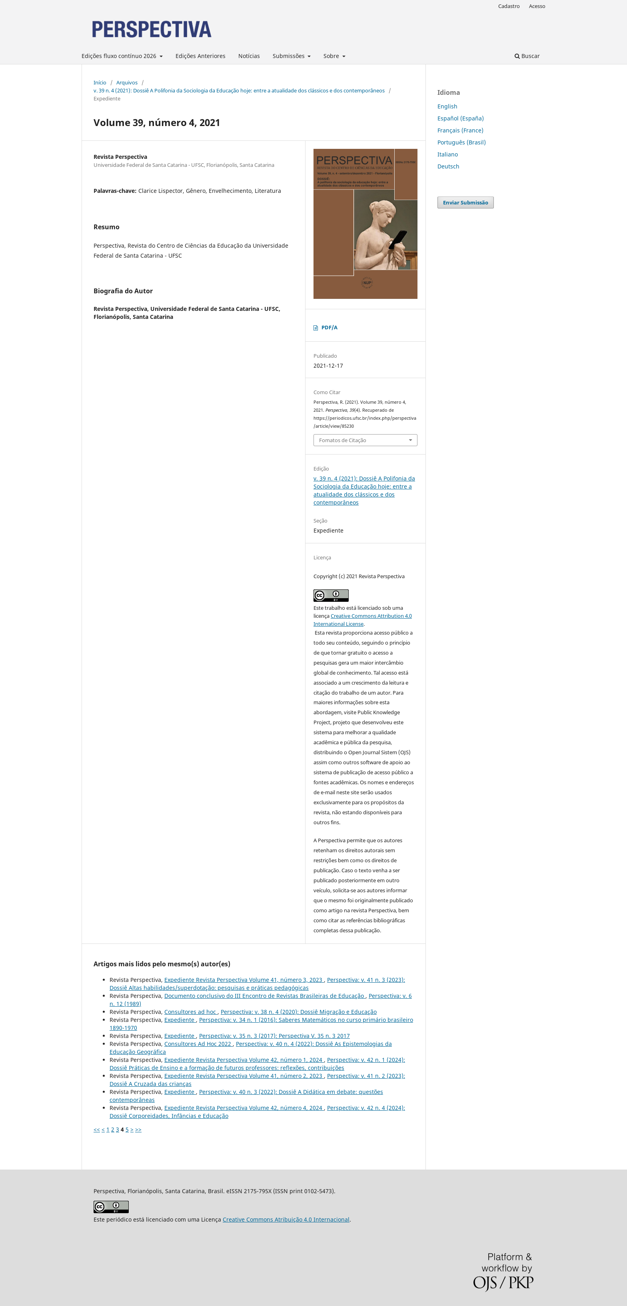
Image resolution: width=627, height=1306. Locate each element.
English (447, 106)
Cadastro (509, 6)
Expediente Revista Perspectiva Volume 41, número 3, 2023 (244, 980)
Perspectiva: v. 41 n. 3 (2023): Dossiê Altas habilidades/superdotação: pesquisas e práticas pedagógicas (257, 984)
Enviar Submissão (465, 202)
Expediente (180, 1020)
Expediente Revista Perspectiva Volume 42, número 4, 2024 (244, 1108)
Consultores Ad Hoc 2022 (198, 1044)
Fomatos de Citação (342, 440)
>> (138, 1129)
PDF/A (329, 327)
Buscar (527, 56)
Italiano (447, 154)
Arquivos (127, 82)
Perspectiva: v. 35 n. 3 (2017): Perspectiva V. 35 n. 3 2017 (274, 1036)
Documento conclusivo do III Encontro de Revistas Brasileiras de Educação (264, 996)
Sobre (332, 56)
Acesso (537, 6)
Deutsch (448, 166)
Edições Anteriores (201, 56)
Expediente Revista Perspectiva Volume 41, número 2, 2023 (244, 1076)
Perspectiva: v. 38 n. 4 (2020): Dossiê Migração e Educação (299, 1012)
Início (100, 82)
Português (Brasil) (461, 142)
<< (97, 1129)
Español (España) (460, 118)
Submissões (289, 56)
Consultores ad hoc (191, 1012)
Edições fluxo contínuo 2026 (120, 56)
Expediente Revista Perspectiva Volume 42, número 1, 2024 (244, 1060)
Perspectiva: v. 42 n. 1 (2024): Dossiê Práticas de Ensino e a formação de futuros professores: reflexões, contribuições (257, 1064)
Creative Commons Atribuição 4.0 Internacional (286, 1219)
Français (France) (460, 130)
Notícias (249, 56)
